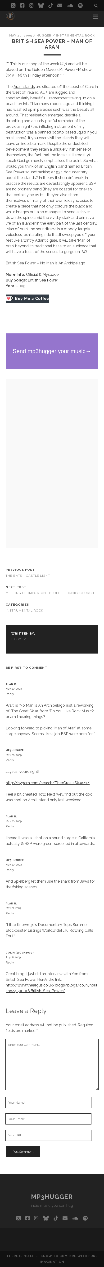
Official (32, 274)
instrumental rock (75, 35)
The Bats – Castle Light (28, 575)
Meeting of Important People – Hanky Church (50, 593)
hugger (43, 35)
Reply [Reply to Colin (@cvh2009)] (10, 962)
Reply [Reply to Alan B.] (10, 694)
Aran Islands (24, 86)
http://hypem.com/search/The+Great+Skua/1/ (48, 783)
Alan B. (11, 684)
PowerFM (72, 69)
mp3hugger (15, 750)
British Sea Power (43, 280)
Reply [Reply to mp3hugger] (10, 760)
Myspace (50, 274)
